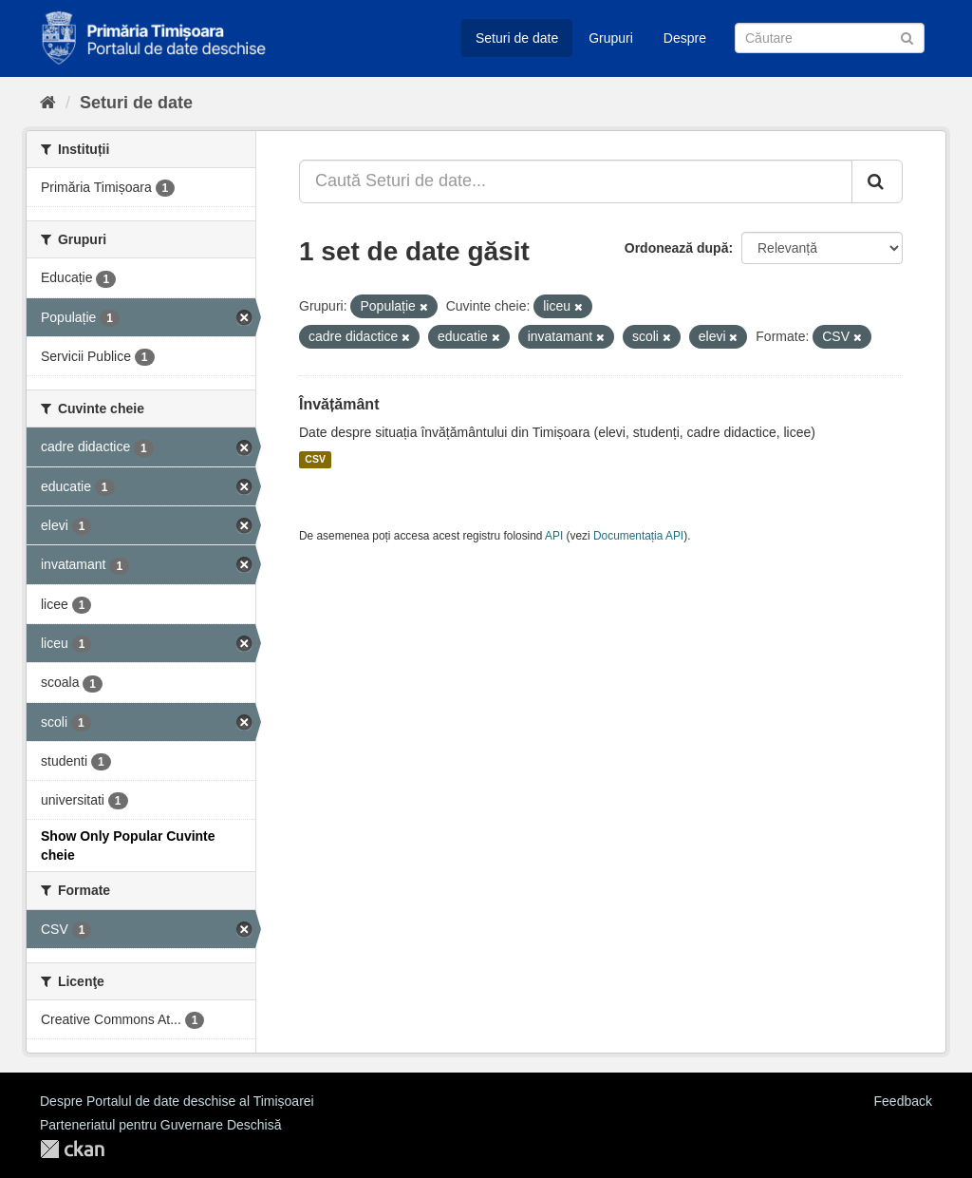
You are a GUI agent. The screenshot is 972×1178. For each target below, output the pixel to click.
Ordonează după (677, 248)
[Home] (48, 102)
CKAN (72, 1149)
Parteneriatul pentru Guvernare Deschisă (160, 1124)
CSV (315, 460)
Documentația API (638, 535)
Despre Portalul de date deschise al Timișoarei (177, 1101)
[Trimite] (907, 36)
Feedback (903, 1101)
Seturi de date (517, 38)
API (554, 535)
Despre (685, 38)
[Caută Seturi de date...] (575, 181)
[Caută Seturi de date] (830, 38)
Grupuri (611, 38)
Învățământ (339, 404)
